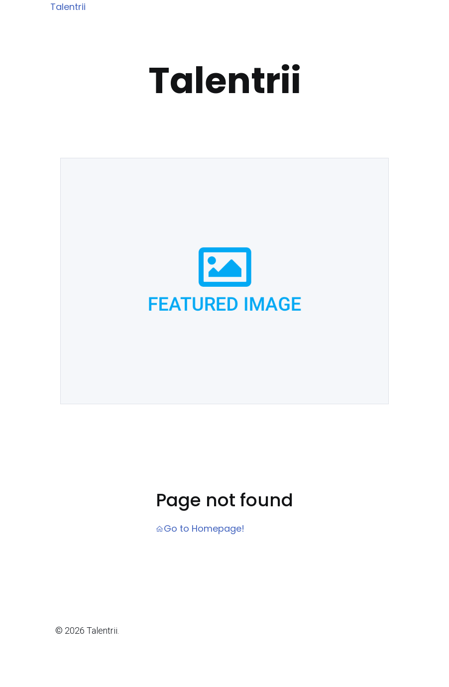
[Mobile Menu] (400, 7)
